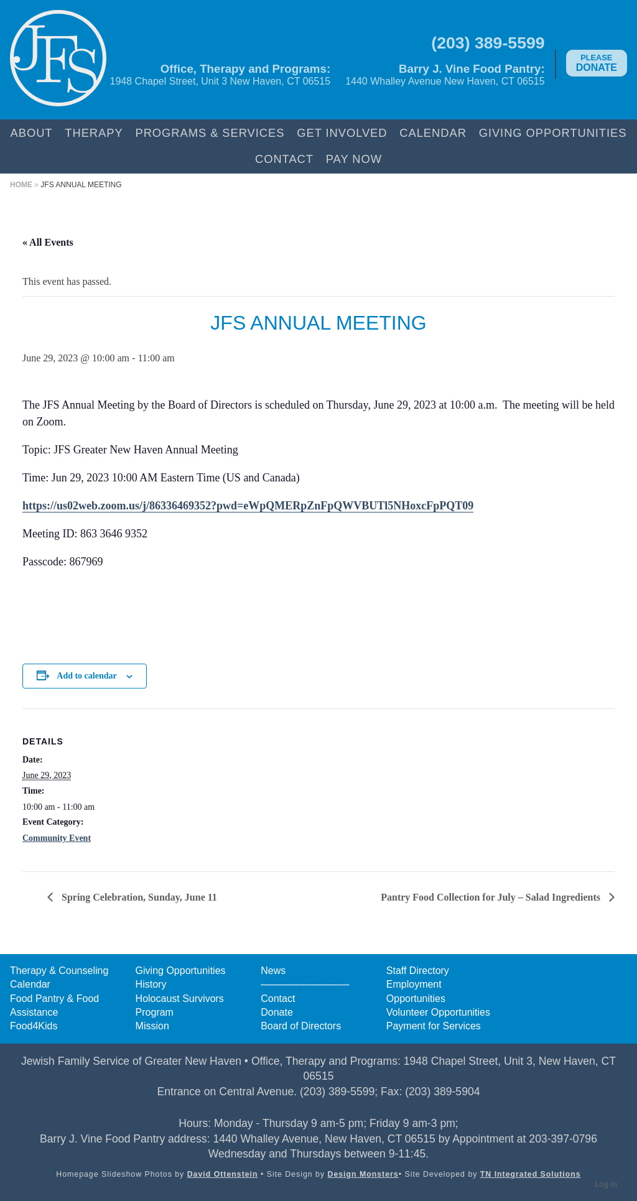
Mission (152, 1026)
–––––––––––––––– (305, 984)
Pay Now (354, 158)
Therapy (94, 132)
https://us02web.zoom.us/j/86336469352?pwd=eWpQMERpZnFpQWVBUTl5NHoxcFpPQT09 (247, 505)
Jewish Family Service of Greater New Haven (58, 59)
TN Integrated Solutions (530, 1174)
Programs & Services (209, 132)
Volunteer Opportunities (438, 1012)
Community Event (56, 838)
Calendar (433, 132)
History (151, 984)
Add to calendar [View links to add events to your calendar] (86, 675)
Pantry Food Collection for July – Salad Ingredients (492, 897)
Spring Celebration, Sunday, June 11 (138, 897)
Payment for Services (433, 1026)
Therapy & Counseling (59, 970)
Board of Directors (301, 1026)
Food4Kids (34, 1026)
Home (21, 184)
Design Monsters (363, 1174)
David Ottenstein (222, 1174)
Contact (284, 158)
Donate (596, 63)
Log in (606, 1184)
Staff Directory (417, 970)
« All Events (47, 242)
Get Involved (342, 132)
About (32, 132)
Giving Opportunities (553, 132)
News (273, 970)
